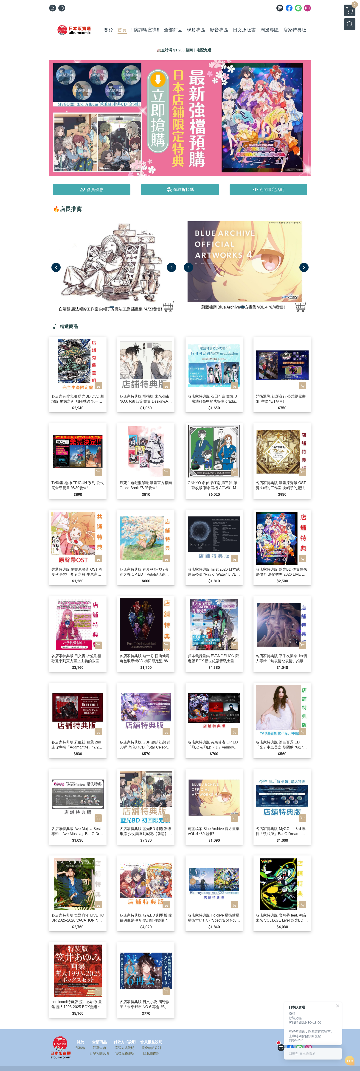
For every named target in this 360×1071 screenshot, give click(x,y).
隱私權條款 (151, 1053)
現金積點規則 (151, 1047)
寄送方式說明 (124, 1047)
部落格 (80, 1047)
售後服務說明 (124, 1053)
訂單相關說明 (99, 1053)
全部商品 (99, 1042)
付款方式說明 (125, 1042)
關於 (80, 1042)
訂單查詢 (99, 1047)
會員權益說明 (151, 1042)
